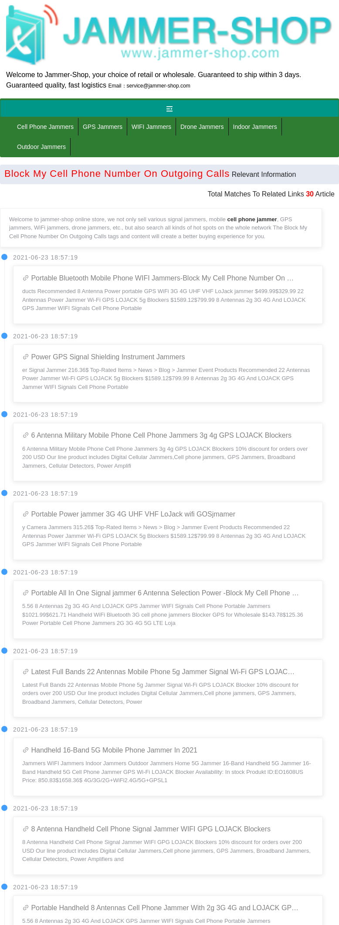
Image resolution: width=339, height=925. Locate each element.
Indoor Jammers (255, 126)
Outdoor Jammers (41, 146)
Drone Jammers (202, 126)
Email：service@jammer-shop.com (149, 86)
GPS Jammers (102, 126)
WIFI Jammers (151, 126)
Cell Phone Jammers (45, 126)
